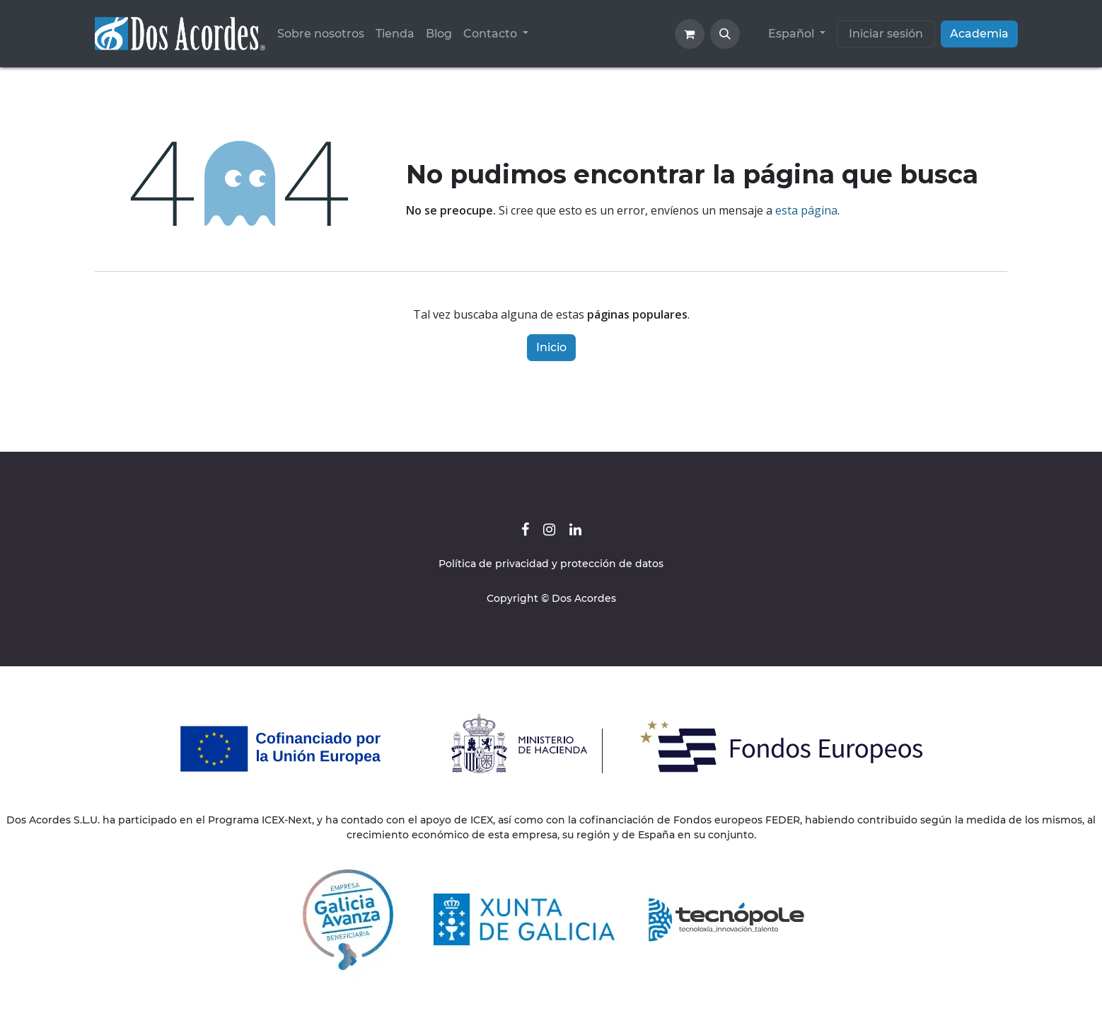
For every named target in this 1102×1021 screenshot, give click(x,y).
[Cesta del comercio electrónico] (689, 34)
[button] (725, 34)
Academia (979, 33)
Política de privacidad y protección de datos (551, 563)
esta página (806, 210)
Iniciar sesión (886, 33)
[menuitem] (321, 34)
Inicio (551, 347)
